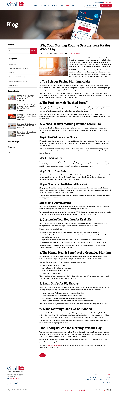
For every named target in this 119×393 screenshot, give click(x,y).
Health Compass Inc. (54, 345)
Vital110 (61, 54)
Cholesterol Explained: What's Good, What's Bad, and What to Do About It (26, 116)
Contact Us (106, 5)
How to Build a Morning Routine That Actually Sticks (27, 132)
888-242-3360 (107, 2)
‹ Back (42, 355)
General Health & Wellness (74, 54)
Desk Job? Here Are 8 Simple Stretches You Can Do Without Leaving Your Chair (26, 106)
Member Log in (91, 5)
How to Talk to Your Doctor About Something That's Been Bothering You (26, 97)
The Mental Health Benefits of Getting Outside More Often (26, 124)
